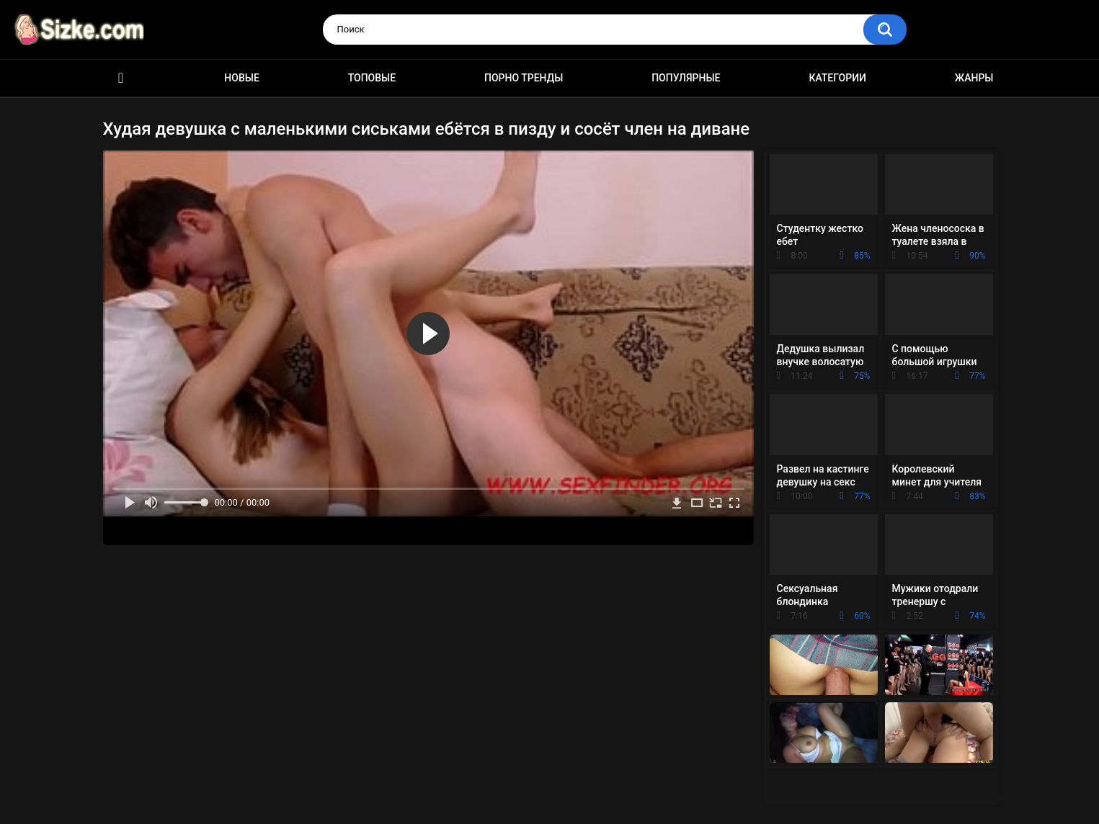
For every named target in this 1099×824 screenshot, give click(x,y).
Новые (241, 78)
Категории (837, 78)
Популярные (685, 78)
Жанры (974, 78)
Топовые (372, 78)
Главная (121, 78)
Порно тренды (523, 78)
